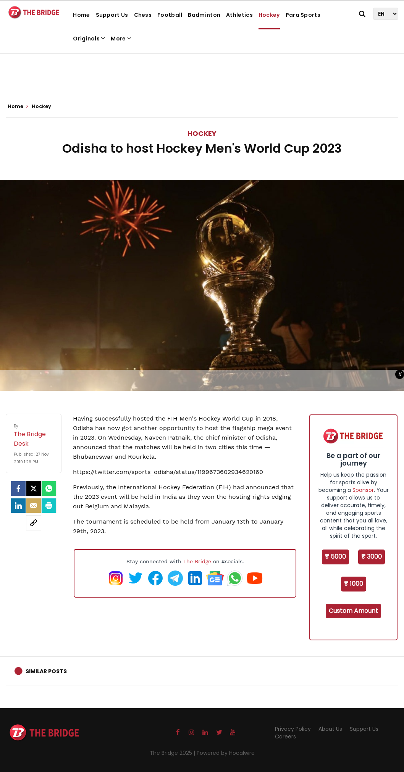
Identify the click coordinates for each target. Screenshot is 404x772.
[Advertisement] (202, 72)
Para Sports (303, 15)
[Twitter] (33, 488)
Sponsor (363, 490)
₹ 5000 (335, 556)
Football (169, 15)
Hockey (269, 15)
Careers (285, 736)
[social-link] (33, 522)
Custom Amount (353, 610)
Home (81, 15)
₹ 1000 (353, 583)
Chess (143, 15)
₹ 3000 (371, 556)
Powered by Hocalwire (226, 753)
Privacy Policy (293, 729)
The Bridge (197, 561)
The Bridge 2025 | (173, 753)
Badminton (204, 15)
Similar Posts (46, 671)
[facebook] (18, 488)
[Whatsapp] (49, 488)
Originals (89, 38)
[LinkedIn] (18, 505)
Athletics (239, 15)
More (121, 38)
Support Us (112, 15)
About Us (330, 729)
